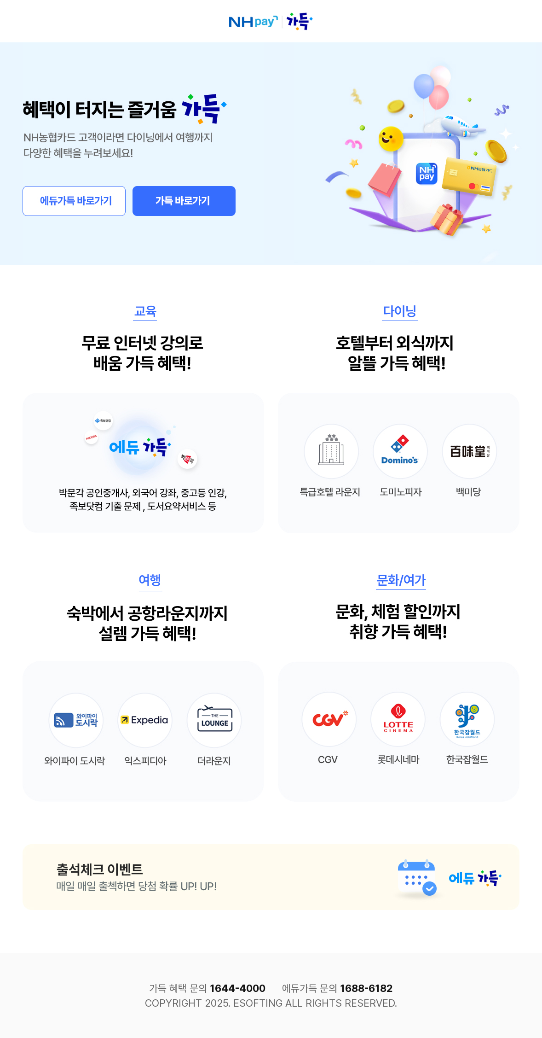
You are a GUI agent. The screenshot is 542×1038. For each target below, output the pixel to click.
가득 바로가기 (184, 201)
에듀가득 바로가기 (74, 201)
